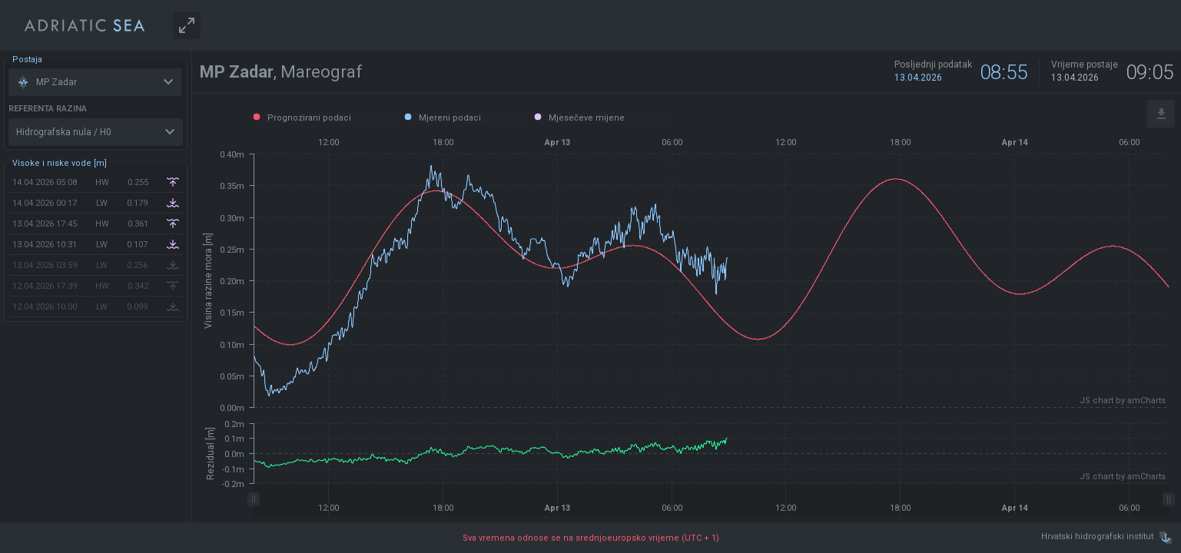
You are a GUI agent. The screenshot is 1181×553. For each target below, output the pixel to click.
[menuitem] (711, 500)
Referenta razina (47, 109)
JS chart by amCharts (1123, 401)
